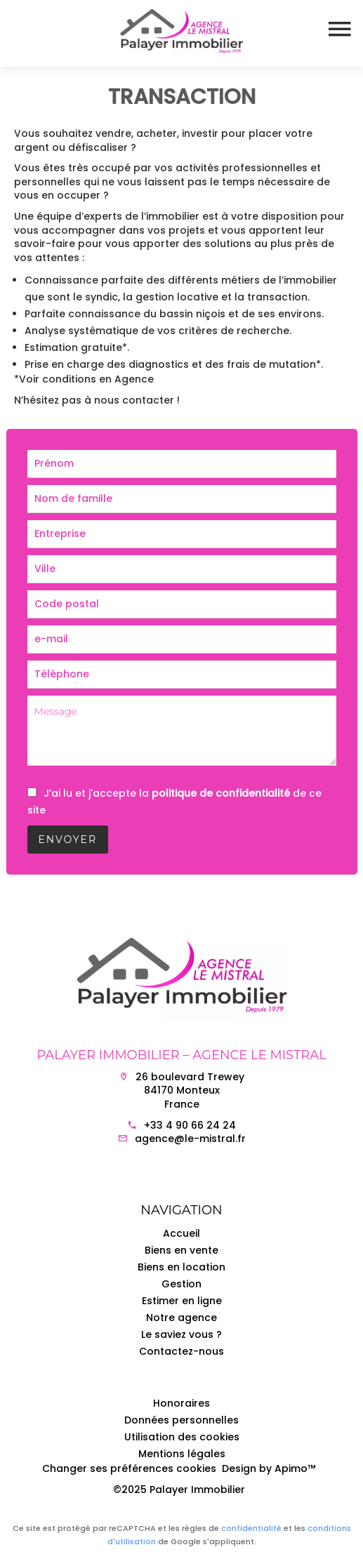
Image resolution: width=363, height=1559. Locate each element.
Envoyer (68, 839)
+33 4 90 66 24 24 (190, 1125)
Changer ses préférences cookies (129, 1468)
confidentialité (251, 1528)
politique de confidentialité (221, 793)
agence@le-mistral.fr (190, 1139)
